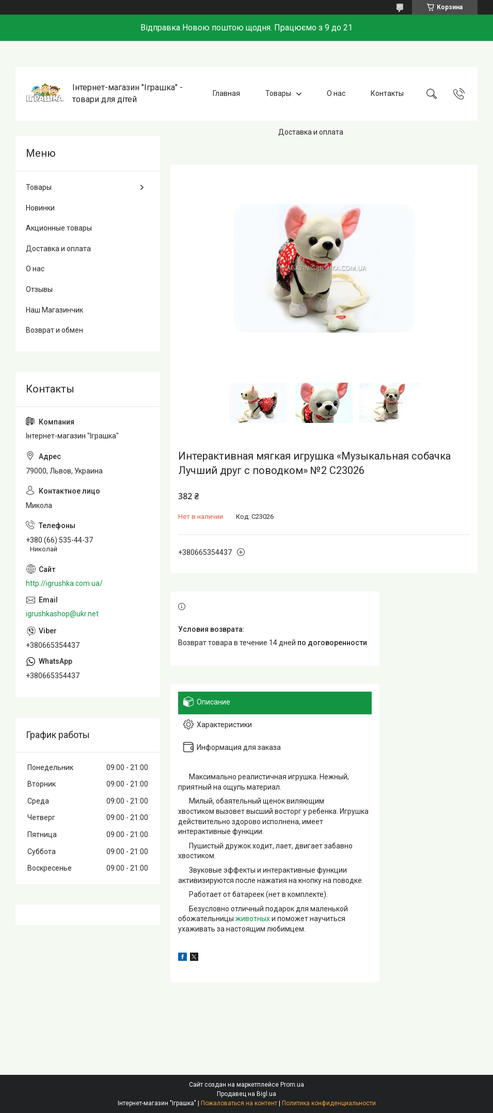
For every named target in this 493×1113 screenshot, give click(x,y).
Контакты (387, 93)
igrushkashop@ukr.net (62, 614)
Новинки (40, 208)
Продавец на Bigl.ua (246, 1094)
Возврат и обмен (54, 330)
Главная (226, 93)
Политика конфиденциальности (329, 1103)
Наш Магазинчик (54, 310)
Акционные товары (59, 228)
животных (252, 918)
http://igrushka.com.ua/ (64, 583)
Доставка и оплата (310, 132)
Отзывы (39, 289)
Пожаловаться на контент (239, 1103)
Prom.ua (292, 1084)
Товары (278, 93)
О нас (336, 93)
